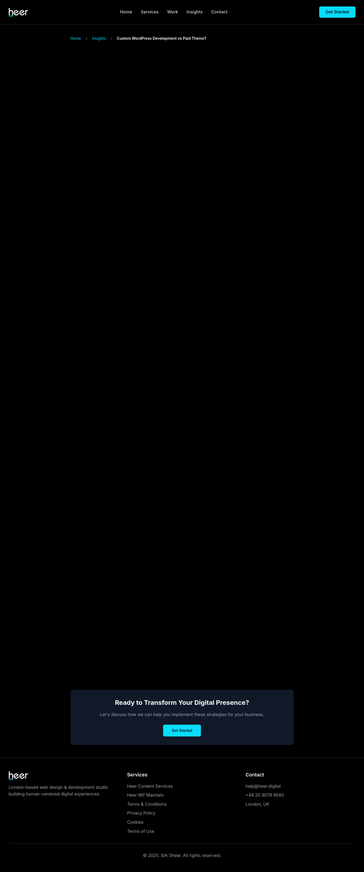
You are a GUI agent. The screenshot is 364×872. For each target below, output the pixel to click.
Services (150, 11)
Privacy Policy (141, 813)
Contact (219, 11)
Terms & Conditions (147, 804)
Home (126, 11)
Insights (195, 11)
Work (172, 11)
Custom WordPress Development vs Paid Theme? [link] (161, 38)
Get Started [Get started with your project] (337, 11)
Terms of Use (140, 831)
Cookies (135, 822)
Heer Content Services (150, 786)
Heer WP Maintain (145, 795)
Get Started (182, 730)
